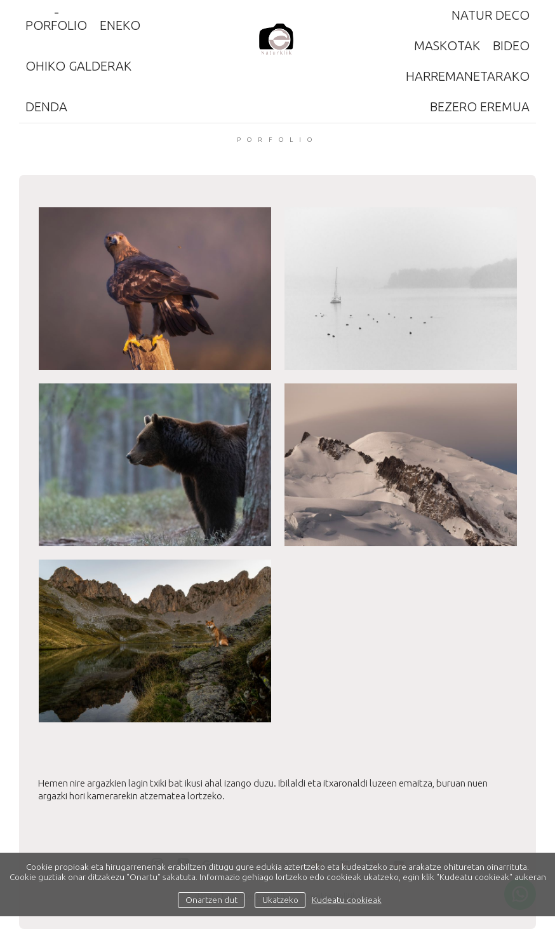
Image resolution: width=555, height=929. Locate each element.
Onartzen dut (211, 900)
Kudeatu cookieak (347, 900)
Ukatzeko (280, 900)
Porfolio (56, 25)
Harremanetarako (468, 76)
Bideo (511, 45)
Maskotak (447, 45)
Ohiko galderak (78, 65)
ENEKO (120, 25)
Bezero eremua (480, 106)
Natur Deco (490, 15)
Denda (46, 106)
